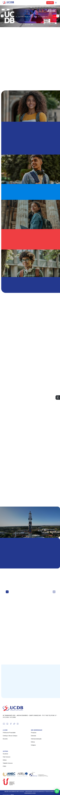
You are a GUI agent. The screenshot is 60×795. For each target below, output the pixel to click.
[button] (58, 397)
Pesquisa (33, 732)
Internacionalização (36, 739)
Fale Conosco (6, 757)
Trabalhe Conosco (8, 763)
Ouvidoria (5, 754)
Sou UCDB (50, 2)
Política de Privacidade (9, 732)
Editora (33, 742)
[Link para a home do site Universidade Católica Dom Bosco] (30, 708)
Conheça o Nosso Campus (10, 735)
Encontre (5, 739)
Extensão (33, 735)
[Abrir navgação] (56, 2)
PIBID (4, 766)
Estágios (33, 745)
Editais (5, 760)
